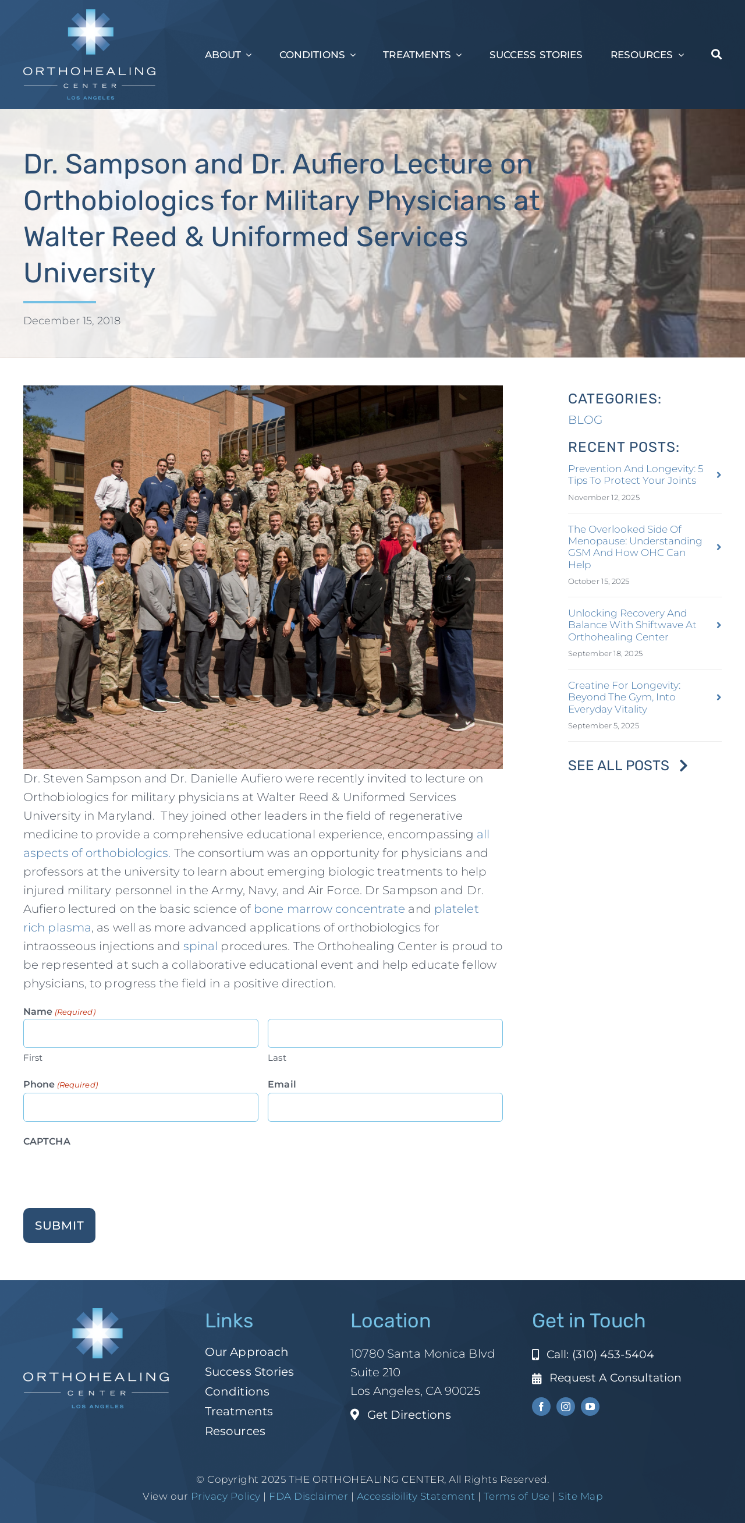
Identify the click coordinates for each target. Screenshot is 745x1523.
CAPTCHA (46, 1141)
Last (277, 1057)
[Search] (716, 54)
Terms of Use (517, 1496)
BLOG (585, 420)
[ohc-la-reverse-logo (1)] (89, 15)
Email (282, 1084)
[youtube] (590, 1406)
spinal (202, 946)
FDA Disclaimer (308, 1496)
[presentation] (111, 1172)
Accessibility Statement (416, 1496)
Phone (60, 1085)
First (33, 1057)
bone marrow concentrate (329, 909)
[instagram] (565, 1406)
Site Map (580, 1496)
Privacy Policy (226, 1496)
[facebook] (541, 1406)
